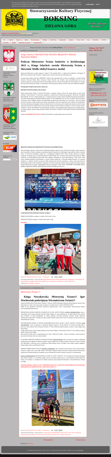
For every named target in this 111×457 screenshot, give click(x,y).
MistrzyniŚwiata (25, 281)
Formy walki (80, 40)
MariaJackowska (80, 279)
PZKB (36, 281)
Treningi (44, 40)
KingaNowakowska (25, 434)
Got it (98, 4)
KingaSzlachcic (71, 279)
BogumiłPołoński (47, 279)
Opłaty (26, 40)
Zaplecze (71, 40)
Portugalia (31, 281)
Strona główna (48, 440)
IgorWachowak (64, 432)
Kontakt (11, 40)
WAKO (66, 281)
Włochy (62, 434)
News (4, 40)
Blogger (81, 450)
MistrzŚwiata (40, 434)
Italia (70, 432)
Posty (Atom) (30, 443)
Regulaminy (62, 40)
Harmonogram (35, 40)
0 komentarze (46, 277)
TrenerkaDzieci (60, 281)
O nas (88, 40)
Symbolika (95, 40)
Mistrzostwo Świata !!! (30, 292)
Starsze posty (80, 440)
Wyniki (14, 42)
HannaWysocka (63, 279)
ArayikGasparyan (47, 432)
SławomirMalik (42, 281)
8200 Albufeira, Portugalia (33, 283)
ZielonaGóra (71, 281)
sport (47, 281)
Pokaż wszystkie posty (69, 47)
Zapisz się (19, 40)
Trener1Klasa (52, 281)
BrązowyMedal (55, 279)
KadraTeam (53, 40)
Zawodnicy (6, 42)
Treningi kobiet (37, 42)
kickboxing (78, 432)
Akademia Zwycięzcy (24, 42)
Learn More (90, 4)
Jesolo (73, 432)
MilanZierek (34, 434)
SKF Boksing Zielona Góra (31, 277)
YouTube (103, 40)
